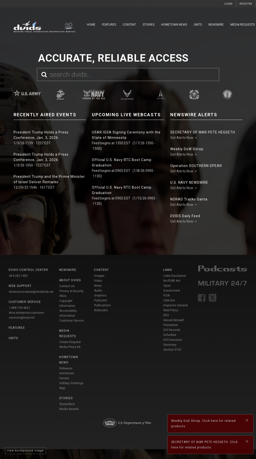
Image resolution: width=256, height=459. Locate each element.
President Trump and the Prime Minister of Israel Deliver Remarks (49, 179)
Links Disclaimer (174, 276)
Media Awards (69, 409)
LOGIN (228, 3)
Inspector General (175, 305)
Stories (148, 24)
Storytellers (67, 404)
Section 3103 (172, 349)
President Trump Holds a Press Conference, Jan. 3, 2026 (41, 135)
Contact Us (67, 286)
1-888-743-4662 (19, 308)
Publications (102, 305)
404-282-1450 (18, 276)
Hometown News (174, 24)
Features (109, 24)
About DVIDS (70, 280)
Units (198, 24)
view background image (25, 450)
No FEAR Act (171, 280)
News (98, 285)
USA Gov (169, 300)
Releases (65, 368)
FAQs (63, 296)
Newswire (216, 24)
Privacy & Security (71, 291)
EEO (166, 315)
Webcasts (101, 310)
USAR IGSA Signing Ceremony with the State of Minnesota (126, 135)
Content (129, 24)
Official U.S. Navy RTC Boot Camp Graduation (122, 162)
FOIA (166, 295)
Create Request (70, 342)
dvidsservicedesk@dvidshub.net (31, 292)
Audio (98, 290)
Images (99, 276)
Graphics (100, 295)
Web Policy (170, 310)
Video (98, 280)
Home (91, 24)
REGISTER (245, 3)
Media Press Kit (70, 347)
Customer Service (71, 320)
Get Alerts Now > (183, 138)
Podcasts (100, 300)
